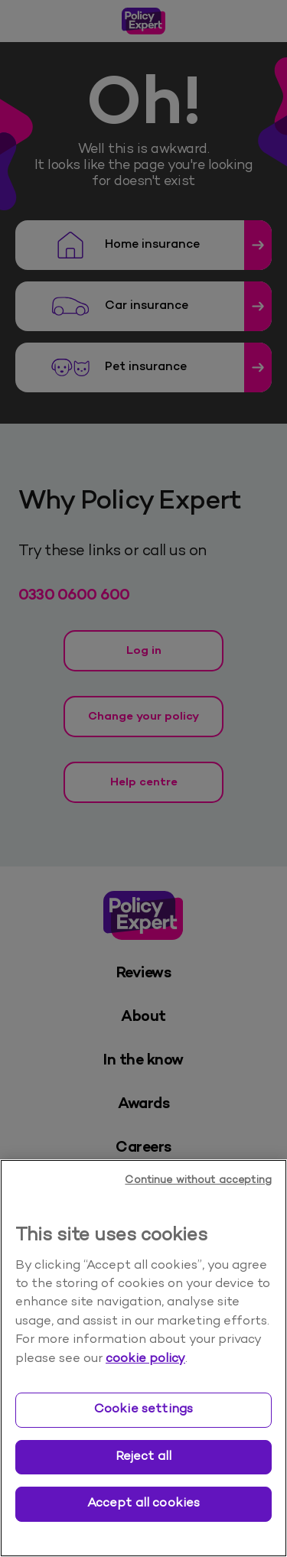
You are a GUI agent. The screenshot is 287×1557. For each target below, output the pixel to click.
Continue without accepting (198, 1180)
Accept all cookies (144, 1503)
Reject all (144, 1457)
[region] (143, 1358)
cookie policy (145, 1359)
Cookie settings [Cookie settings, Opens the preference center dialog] (143, 1409)
